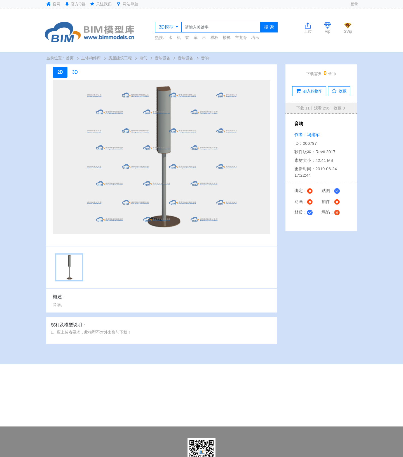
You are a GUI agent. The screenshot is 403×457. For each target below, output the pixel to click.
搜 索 (269, 27)
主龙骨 (241, 37)
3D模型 (167, 27)
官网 (52, 4)
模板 (214, 37)
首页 (70, 58)
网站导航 (127, 4)
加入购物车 (309, 91)
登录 (354, 4)
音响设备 (162, 58)
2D (60, 72)
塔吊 (255, 37)
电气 (143, 58)
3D (75, 72)
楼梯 (227, 37)
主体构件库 (91, 58)
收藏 (339, 91)
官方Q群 (75, 4)
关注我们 (101, 4)
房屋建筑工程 (120, 58)
